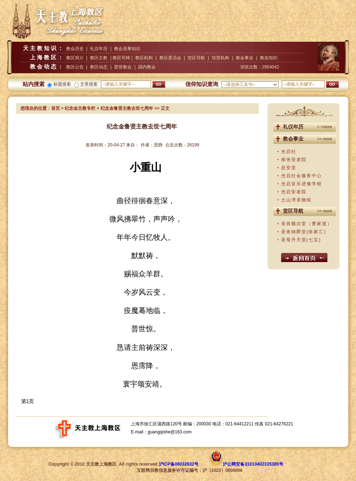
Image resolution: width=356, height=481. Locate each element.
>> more (324, 139)
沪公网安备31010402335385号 (253, 464)
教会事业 (244, 57)
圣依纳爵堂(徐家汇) (303, 231)
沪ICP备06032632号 (178, 464)
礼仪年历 (98, 48)
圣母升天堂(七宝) (301, 239)
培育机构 (220, 57)
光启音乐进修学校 (301, 183)
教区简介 (75, 57)
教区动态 (98, 67)
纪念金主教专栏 (80, 108)
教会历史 (75, 48)
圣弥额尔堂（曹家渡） (306, 223)
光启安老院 (294, 191)
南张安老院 (294, 159)
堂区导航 (196, 57)
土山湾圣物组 (296, 199)
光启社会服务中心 (301, 175)
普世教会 (123, 67)
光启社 (288, 151)
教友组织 (268, 57)
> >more (324, 126)
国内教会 (147, 67)
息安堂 (288, 167)
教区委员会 (170, 57)
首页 (55, 108)
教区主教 (98, 57)
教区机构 (144, 57)
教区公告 (75, 67)
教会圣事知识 (127, 48)
